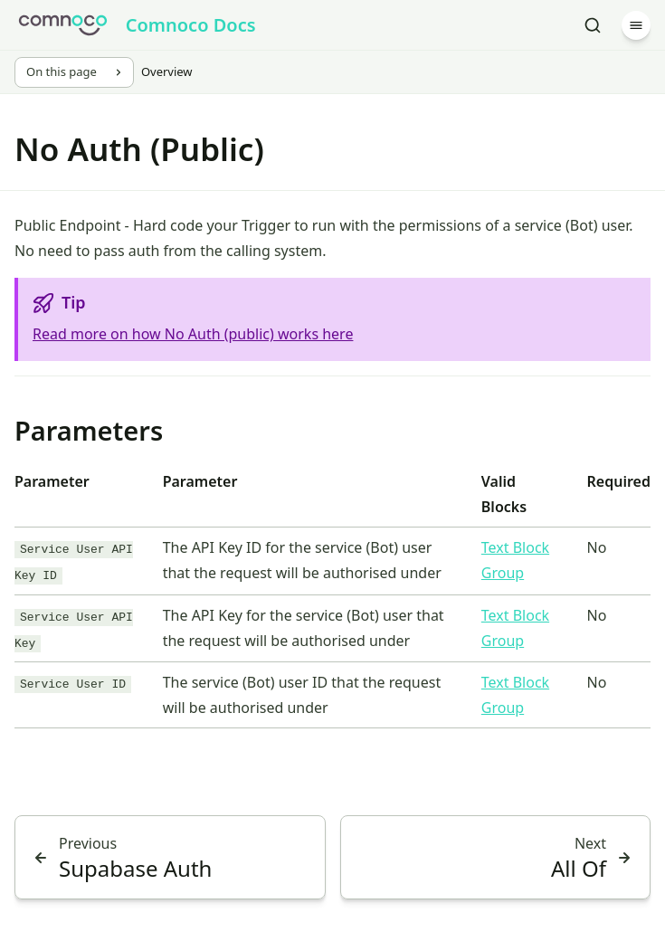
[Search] (592, 25)
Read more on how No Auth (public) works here (193, 334)
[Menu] (636, 25)
